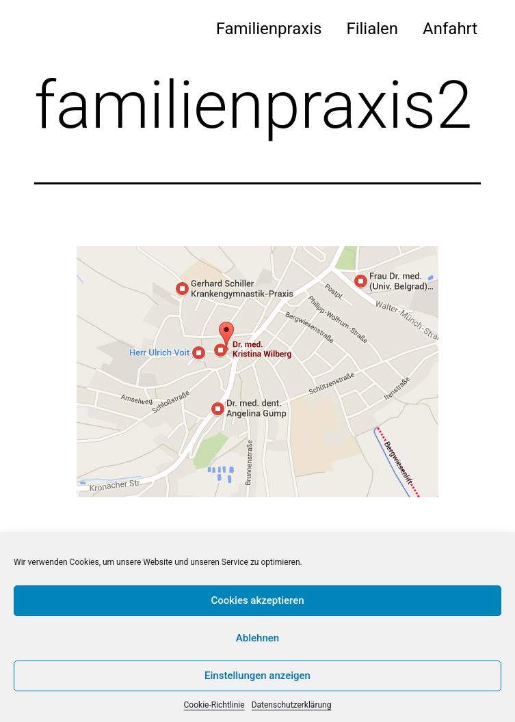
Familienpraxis (269, 28)
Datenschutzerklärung (292, 705)
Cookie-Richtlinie (214, 705)
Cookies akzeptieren (257, 600)
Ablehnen (257, 638)
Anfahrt (450, 28)
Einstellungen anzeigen (257, 675)
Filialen (372, 28)
